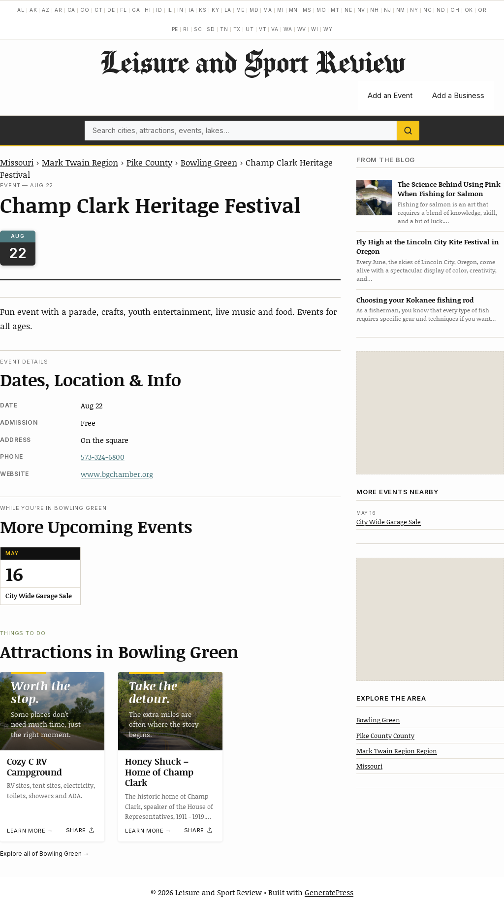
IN (180, 10)
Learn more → (30, 830)
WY (328, 29)
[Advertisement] (430, 412)
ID (159, 10)
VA (275, 29)
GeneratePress (329, 892)
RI (186, 29)
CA (71, 10)
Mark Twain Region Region (396, 750)
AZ (46, 10)
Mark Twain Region (80, 162)
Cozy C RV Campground (34, 766)
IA (191, 10)
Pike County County (385, 735)
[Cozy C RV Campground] (52, 711)
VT (263, 29)
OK (469, 10)
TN (224, 29)
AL (21, 10)
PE (175, 29)
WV (302, 29)
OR (482, 10)
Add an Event (390, 95)
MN (293, 10)
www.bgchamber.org (117, 474)
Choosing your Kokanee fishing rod (414, 300)
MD (254, 10)
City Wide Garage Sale (388, 521)
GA (136, 10)
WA (288, 29)
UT (250, 29)
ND (441, 10)
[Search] (408, 130)
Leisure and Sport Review (252, 61)
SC (198, 29)
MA (267, 10)
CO (85, 10)
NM (401, 10)
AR (59, 10)
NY (414, 10)
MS (307, 10)
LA (228, 10)
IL (170, 10)
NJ (387, 10)
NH (374, 10)
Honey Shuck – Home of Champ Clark (159, 772)
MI (280, 10)
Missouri (16, 162)
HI (148, 10)
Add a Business (458, 95)
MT (335, 10)
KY (216, 10)
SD (211, 29)
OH (455, 10)
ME (240, 10)
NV (361, 10)
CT (98, 10)
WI (314, 29)
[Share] (80, 830)
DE (111, 10)
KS (203, 10)
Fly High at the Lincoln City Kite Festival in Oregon (427, 246)
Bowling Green (209, 162)
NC (427, 10)
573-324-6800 (103, 456)
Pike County (149, 162)
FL (123, 10)
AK (33, 10)
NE (348, 10)
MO (321, 10)
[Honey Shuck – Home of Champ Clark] (170, 711)
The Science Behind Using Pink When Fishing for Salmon (449, 189)
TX (237, 29)
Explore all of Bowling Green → (44, 853)
